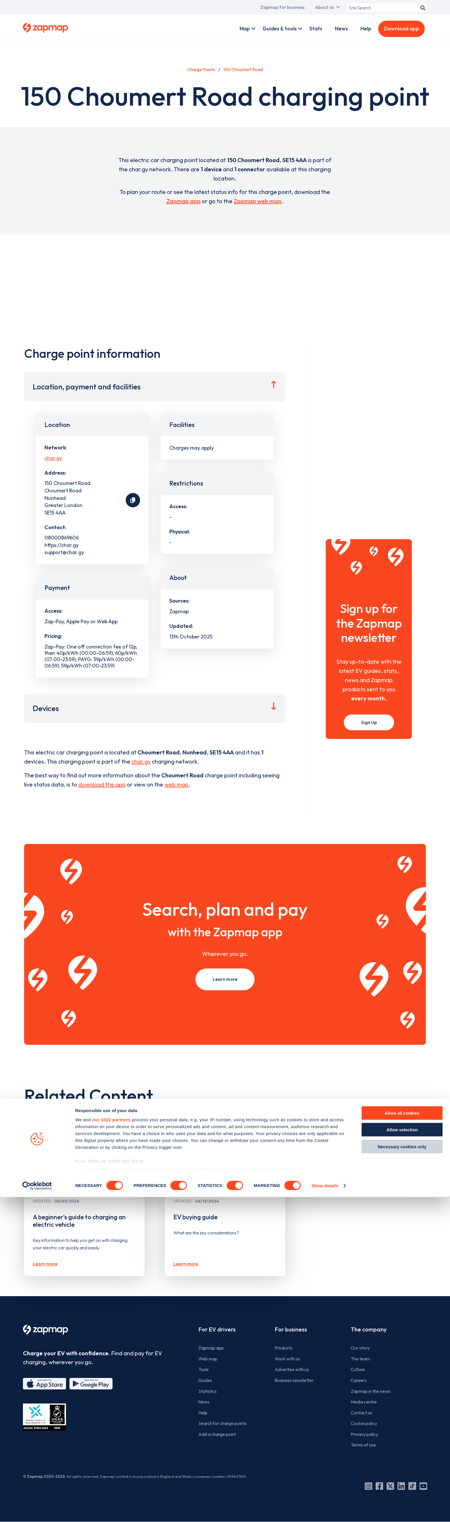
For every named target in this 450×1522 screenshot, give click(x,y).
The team (360, 1359)
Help (365, 28)
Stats (315, 28)
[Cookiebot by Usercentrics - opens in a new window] (37, 1511)
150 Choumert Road (243, 69)
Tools (203, 1369)
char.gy (53, 458)
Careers (359, 1380)
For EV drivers (217, 1329)
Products (283, 1348)
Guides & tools (280, 28)
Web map (208, 1359)
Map (245, 28)
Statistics (207, 1391)
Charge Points (201, 69)
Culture (358, 1369)
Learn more (225, 979)
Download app (401, 28)
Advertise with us (292, 1369)
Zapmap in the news (370, 1391)
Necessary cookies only (402, 1471)
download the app (102, 784)
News (341, 28)
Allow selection (402, 1454)
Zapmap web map (258, 201)
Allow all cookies (402, 1438)
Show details (324, 1510)
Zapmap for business (282, 7)
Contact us (361, 1413)
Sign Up (369, 722)
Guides (205, 1380)
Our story (360, 1348)
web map (176, 784)
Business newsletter (294, 1380)
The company (369, 1329)
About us (324, 7)
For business (291, 1329)
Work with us (287, 1359)
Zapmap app (183, 201)
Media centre (364, 1402)
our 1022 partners (111, 1444)
